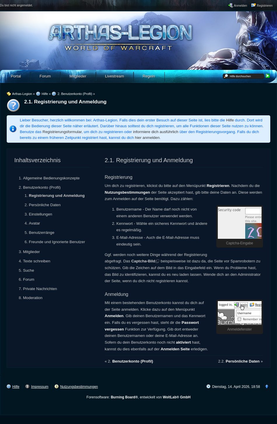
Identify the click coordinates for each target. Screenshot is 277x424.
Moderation (33, 298)
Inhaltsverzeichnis (37, 160)
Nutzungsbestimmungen (127, 192)
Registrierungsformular (62, 132)
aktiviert (183, 342)
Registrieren (218, 185)
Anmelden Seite (175, 349)
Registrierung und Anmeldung (57, 195)
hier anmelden (147, 137)
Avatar (34, 223)
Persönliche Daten (45, 205)
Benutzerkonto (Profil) (42, 187)
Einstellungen (40, 214)
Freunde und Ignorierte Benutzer (57, 242)
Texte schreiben (36, 261)
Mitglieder (31, 252)
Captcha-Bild (143, 261)
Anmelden (114, 316)
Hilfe (230, 120)
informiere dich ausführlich (155, 132)
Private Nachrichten (40, 289)
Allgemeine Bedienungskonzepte (51, 178)
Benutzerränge (41, 232)
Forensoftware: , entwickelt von (139, 397)
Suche (28, 270)
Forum (28, 279)
